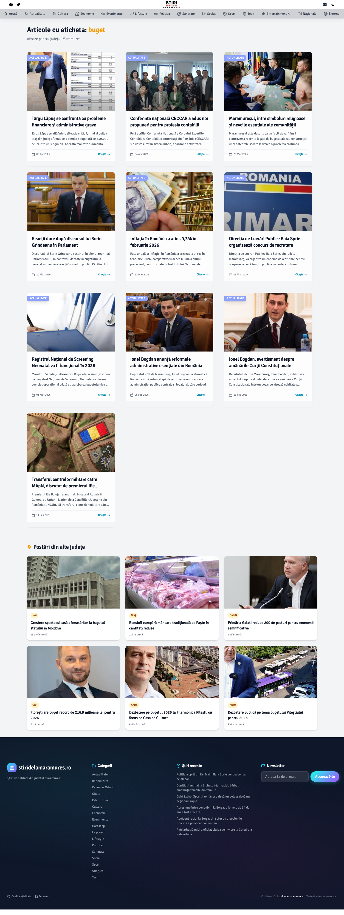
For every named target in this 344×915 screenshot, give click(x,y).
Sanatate (98, 852)
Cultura (97, 807)
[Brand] (45, 767)
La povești (99, 832)
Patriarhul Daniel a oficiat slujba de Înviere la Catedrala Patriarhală (214, 832)
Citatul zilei (100, 800)
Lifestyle (98, 839)
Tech (95, 877)
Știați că (98, 871)
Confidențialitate (19, 896)
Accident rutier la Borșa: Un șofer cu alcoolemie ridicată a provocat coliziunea (209, 821)
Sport (95, 864)
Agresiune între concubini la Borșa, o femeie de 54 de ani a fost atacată (213, 810)
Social (96, 858)
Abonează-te (325, 776)
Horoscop (98, 826)
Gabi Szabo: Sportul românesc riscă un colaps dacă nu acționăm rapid (213, 799)
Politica (97, 845)
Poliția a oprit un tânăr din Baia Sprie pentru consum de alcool (212, 776)
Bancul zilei (100, 781)
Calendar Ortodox (104, 787)
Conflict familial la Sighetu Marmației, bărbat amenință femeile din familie (208, 787)
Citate (96, 794)
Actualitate (100, 774)
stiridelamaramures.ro (292, 896)
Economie (99, 813)
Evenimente (100, 819)
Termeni (41, 896)
